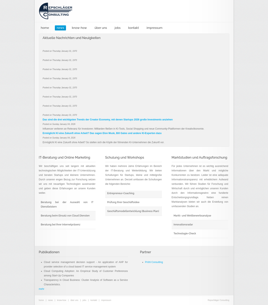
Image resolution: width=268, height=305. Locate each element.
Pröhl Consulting (154, 262)
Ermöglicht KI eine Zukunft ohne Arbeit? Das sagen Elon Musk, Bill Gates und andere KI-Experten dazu (102, 133)
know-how (79, 28)
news (60, 28)
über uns (101, 28)
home (45, 28)
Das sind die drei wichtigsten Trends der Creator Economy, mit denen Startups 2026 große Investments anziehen (108, 119)
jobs (117, 28)
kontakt (133, 28)
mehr (41, 289)
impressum (154, 28)
